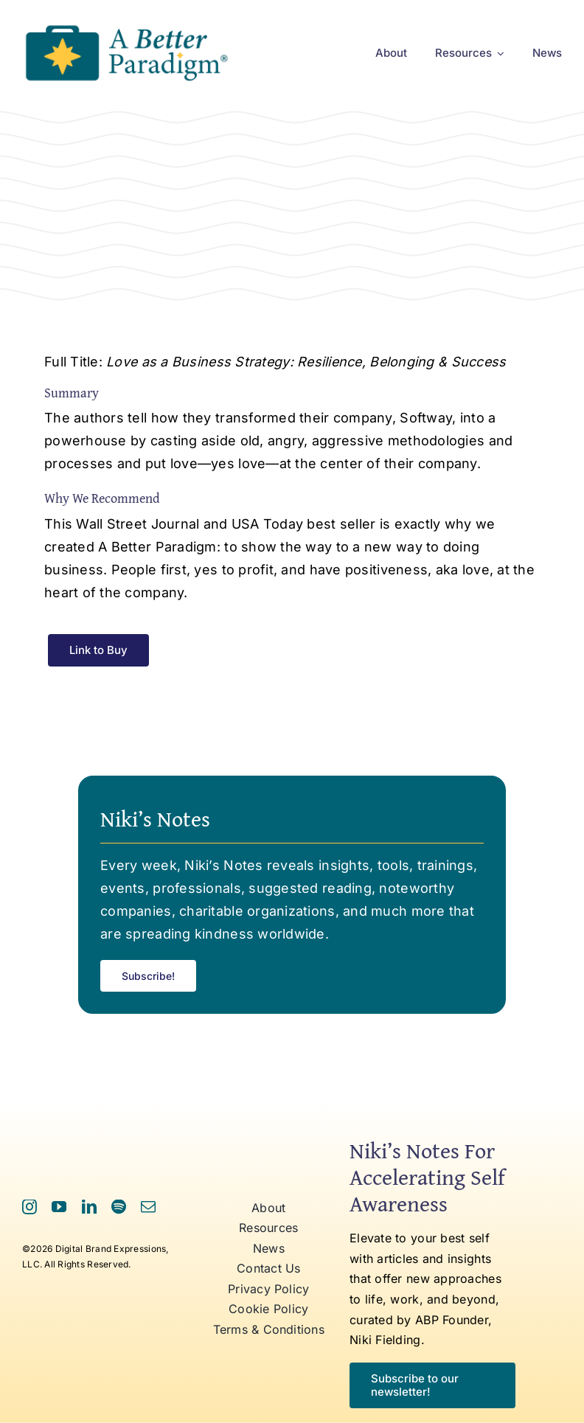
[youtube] (59, 1207)
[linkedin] (89, 1207)
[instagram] (29, 1207)
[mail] (148, 1207)
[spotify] (118, 1207)
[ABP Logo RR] (126, 24)
